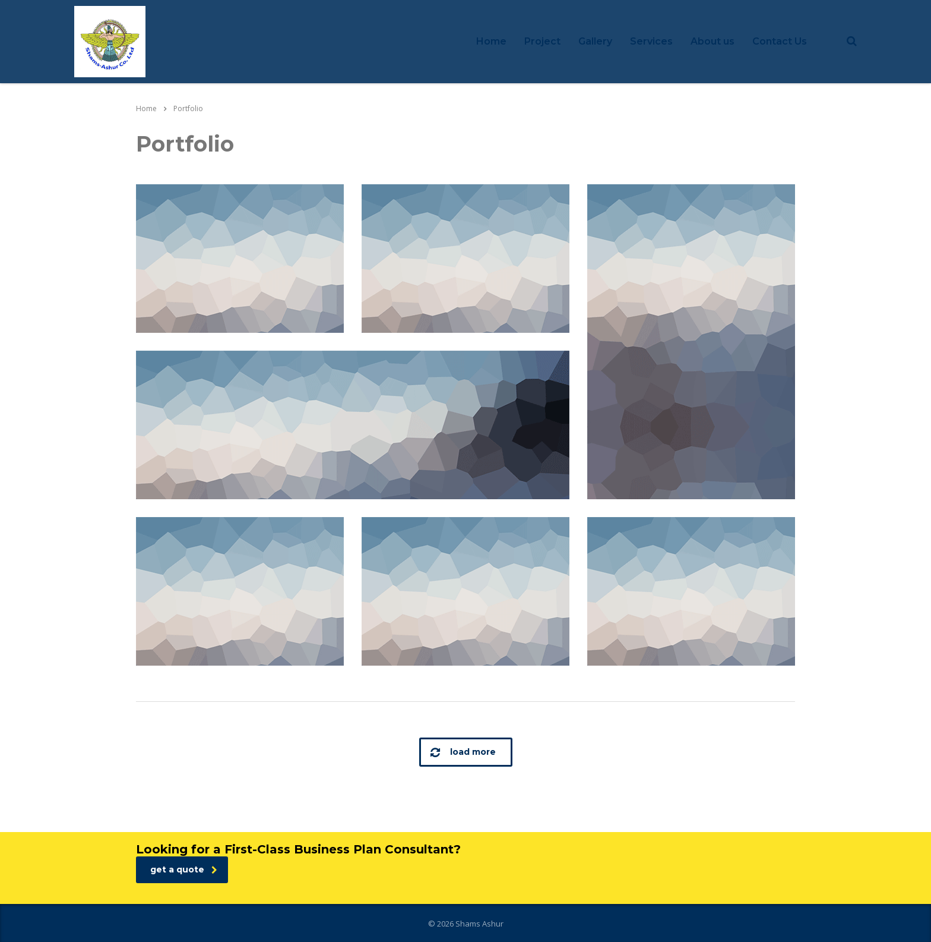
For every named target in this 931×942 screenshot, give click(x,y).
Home (491, 41)
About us (712, 41)
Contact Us (779, 41)
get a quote (183, 869)
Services (651, 41)
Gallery (595, 41)
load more (463, 752)
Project (542, 41)
